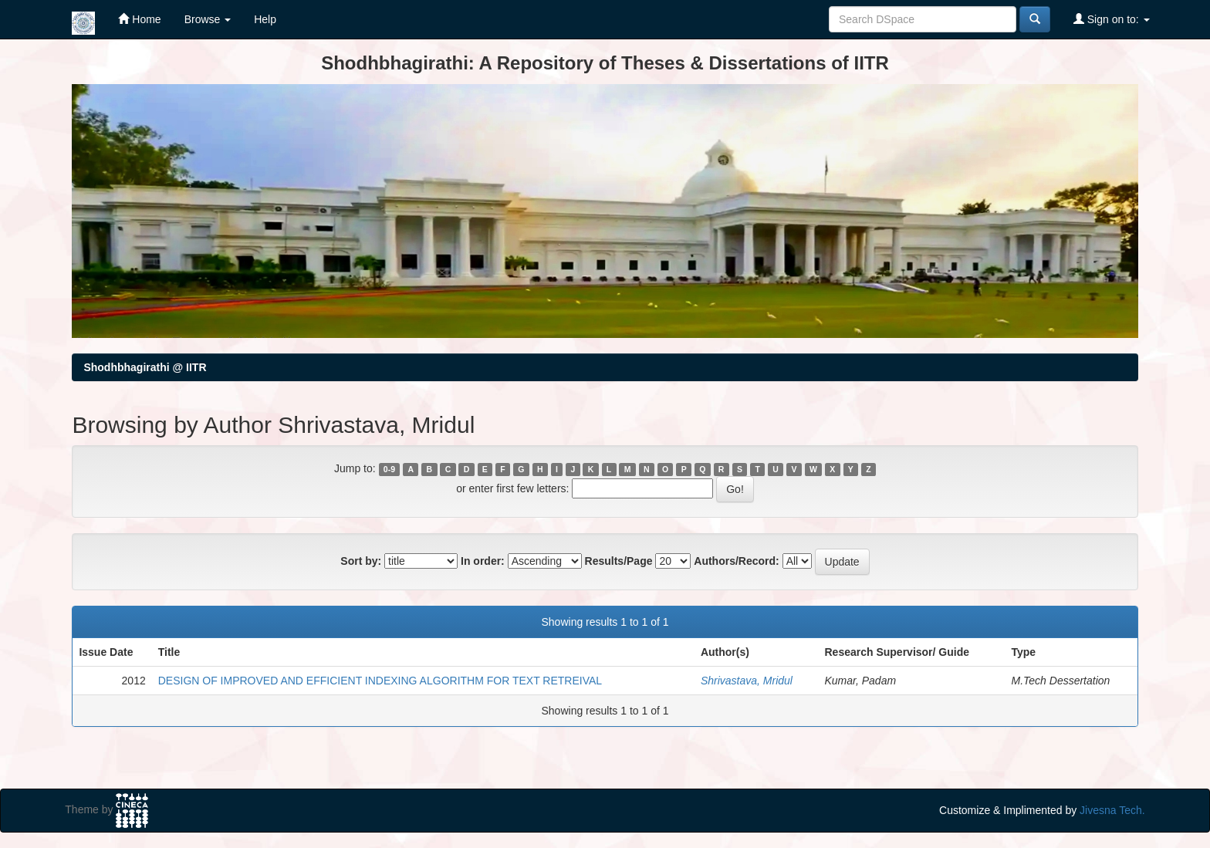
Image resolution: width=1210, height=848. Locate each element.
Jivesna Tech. (1112, 810)
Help (265, 19)
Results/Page (619, 561)
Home (139, 18)
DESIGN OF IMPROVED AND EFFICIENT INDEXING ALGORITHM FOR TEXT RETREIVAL (380, 680)
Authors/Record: (736, 561)
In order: (483, 561)
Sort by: (360, 561)
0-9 (389, 469)
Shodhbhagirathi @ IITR (144, 367)
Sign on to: (1111, 18)
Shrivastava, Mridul (747, 680)
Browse (208, 19)
